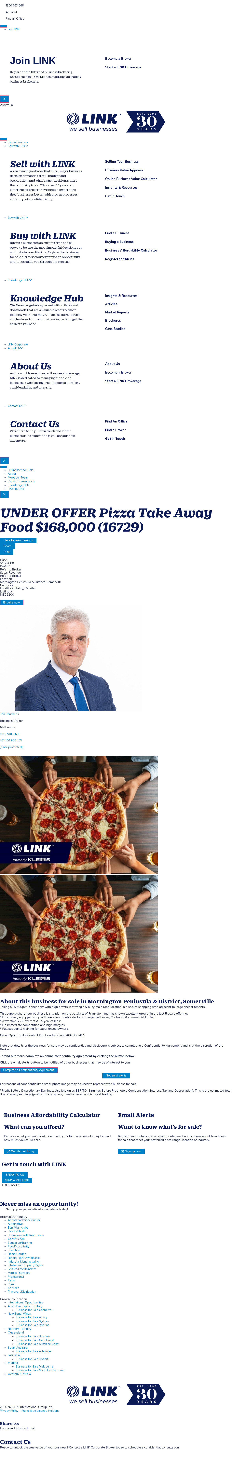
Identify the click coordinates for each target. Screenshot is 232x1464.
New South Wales (19, 1313)
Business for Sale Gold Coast (35, 1340)
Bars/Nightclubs (18, 1227)
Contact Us (16, 406)
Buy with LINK (18, 217)
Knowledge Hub (20, 280)
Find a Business (18, 142)
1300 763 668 (15, 5)
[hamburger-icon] (3, 26)
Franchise (14, 1250)
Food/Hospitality (18, 1246)
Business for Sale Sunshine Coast (37, 1344)
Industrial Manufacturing (23, 1261)
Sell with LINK (18, 146)
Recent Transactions (21, 481)
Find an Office (15, 18)
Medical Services (19, 1272)
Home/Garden (17, 1254)
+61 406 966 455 (11, 740)
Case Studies (115, 329)
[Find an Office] (1, 18)
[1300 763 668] (1, 5)
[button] (6, 1428)
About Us (15, 348)
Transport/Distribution (22, 1291)
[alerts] (1, 1209)
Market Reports (117, 312)
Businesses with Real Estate (26, 1235)
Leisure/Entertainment (22, 1269)
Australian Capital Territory (25, 1306)
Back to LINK (16, 489)
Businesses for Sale (21, 470)
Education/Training (20, 1242)
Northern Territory (19, 1328)
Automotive (15, 1223)
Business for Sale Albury (31, 1317)
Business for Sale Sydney (32, 1321)
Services (13, 1288)
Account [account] (11, 12)
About (12, 473)
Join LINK (14, 29)
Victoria (13, 1362)
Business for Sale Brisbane (33, 1336)
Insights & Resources (121, 296)
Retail (11, 1280)
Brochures (113, 321)
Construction (16, 1239)
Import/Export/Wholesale (24, 1257)
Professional (16, 1276)
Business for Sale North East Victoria (39, 1370)
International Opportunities (25, 1302)
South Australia (18, 1347)
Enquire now (11, 602)
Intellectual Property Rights (25, 1265)
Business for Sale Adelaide (33, 1351)
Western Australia (19, 1374)
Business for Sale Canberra (33, 1310)
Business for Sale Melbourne (34, 1366)
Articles (111, 304)
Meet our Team (18, 477)
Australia (6, 105)
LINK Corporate (18, 344)
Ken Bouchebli (9, 714)
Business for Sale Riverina (32, 1325)
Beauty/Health (17, 1231)
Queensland (16, 1332)
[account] (1, 11)
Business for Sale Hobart (32, 1359)
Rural (11, 1284)
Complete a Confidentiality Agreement (28, 1070)
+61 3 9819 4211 (10, 734)
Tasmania (14, 1355)
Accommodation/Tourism (24, 1220)
